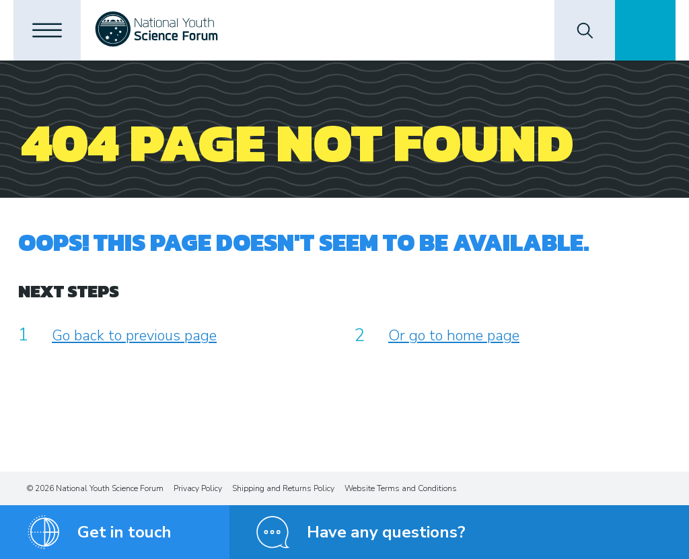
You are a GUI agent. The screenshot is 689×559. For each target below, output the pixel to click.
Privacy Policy (198, 488)
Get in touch (124, 532)
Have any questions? (386, 532)
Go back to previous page (134, 336)
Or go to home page (453, 336)
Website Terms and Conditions (400, 488)
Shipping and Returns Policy (283, 488)
